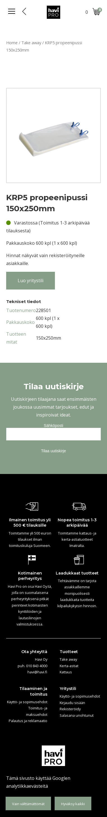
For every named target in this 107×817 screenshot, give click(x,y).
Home (12, 42)
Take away (31, 42)
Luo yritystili (30, 280)
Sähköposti (53, 425)
